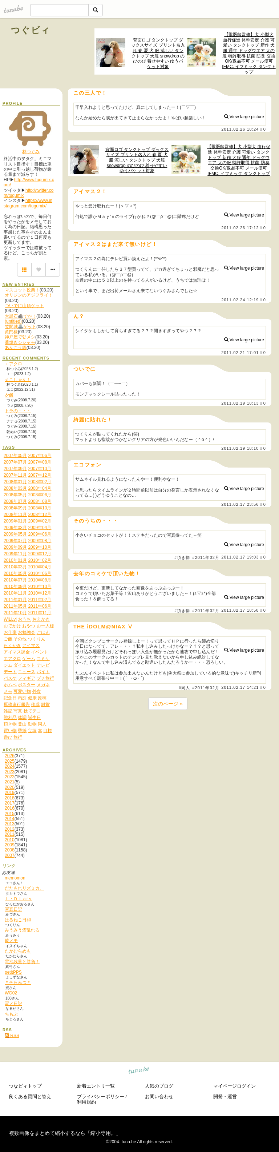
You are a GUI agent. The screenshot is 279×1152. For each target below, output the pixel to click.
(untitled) (13, 321)
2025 (10, 761)
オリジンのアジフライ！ (29, 295)
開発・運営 (225, 1096)
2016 (10, 808)
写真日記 (13, 909)
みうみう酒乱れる (22, 930)
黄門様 (11, 331)
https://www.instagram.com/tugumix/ (28, 203)
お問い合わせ (159, 1096)
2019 (10, 792)
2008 (10, 850)
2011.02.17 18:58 (240, 610)
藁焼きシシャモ (20, 342)
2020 (10, 787)
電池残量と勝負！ (22, 961)
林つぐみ (31, 151)
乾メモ (11, 940)
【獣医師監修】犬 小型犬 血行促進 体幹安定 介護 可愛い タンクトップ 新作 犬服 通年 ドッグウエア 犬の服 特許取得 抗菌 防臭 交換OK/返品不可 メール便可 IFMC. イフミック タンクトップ (248, 53)
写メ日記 (13, 1003)
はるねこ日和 (18, 919)
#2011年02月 (205, 557)
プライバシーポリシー (100, 1096)
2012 (10, 829)
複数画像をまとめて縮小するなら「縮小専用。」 (65, 1133)
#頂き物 (182, 557)
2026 (10, 755)
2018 (10, 798)
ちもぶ (11, 1014)
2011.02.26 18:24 (240, 129)
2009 (10, 844)
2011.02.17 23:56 (240, 504)
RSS (12, 1035)
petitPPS (13, 972)
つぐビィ (31, 30)
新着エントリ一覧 (96, 1086)
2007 (10, 855)
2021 (10, 781)
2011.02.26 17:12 (240, 228)
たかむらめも (18, 951)
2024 (10, 766)
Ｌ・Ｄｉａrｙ (18, 898)
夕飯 (9, 395)
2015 (10, 813)
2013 (10, 823)
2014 (10, 818)
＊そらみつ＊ (18, 982)
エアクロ (13, 363)
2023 (10, 771)
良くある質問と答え (30, 1096)
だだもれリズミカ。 (24, 888)
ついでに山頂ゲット (24, 305)
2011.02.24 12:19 (240, 300)
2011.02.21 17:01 (240, 352)
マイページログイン (234, 1086)
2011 (10, 834)
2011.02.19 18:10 (240, 448)
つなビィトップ (25, 1086)
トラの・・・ (18, 410)
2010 (10, 839)
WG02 (13, 993)
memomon (15, 878)
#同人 (184, 688)
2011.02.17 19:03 (240, 557)
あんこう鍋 (16, 347)
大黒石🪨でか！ (20, 316)
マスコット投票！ (22, 290)
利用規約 (86, 1102)
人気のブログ (159, 1086)
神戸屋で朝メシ (20, 336)
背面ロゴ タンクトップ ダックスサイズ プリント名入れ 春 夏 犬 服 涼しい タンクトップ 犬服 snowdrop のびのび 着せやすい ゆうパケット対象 (158, 53)
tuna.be (139, 1071)
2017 (10, 803)
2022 (10, 776)
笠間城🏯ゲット (20, 326)
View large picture (244, 116)
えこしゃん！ (18, 379)
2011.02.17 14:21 (240, 687)
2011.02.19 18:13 (240, 403)
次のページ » (168, 704)
